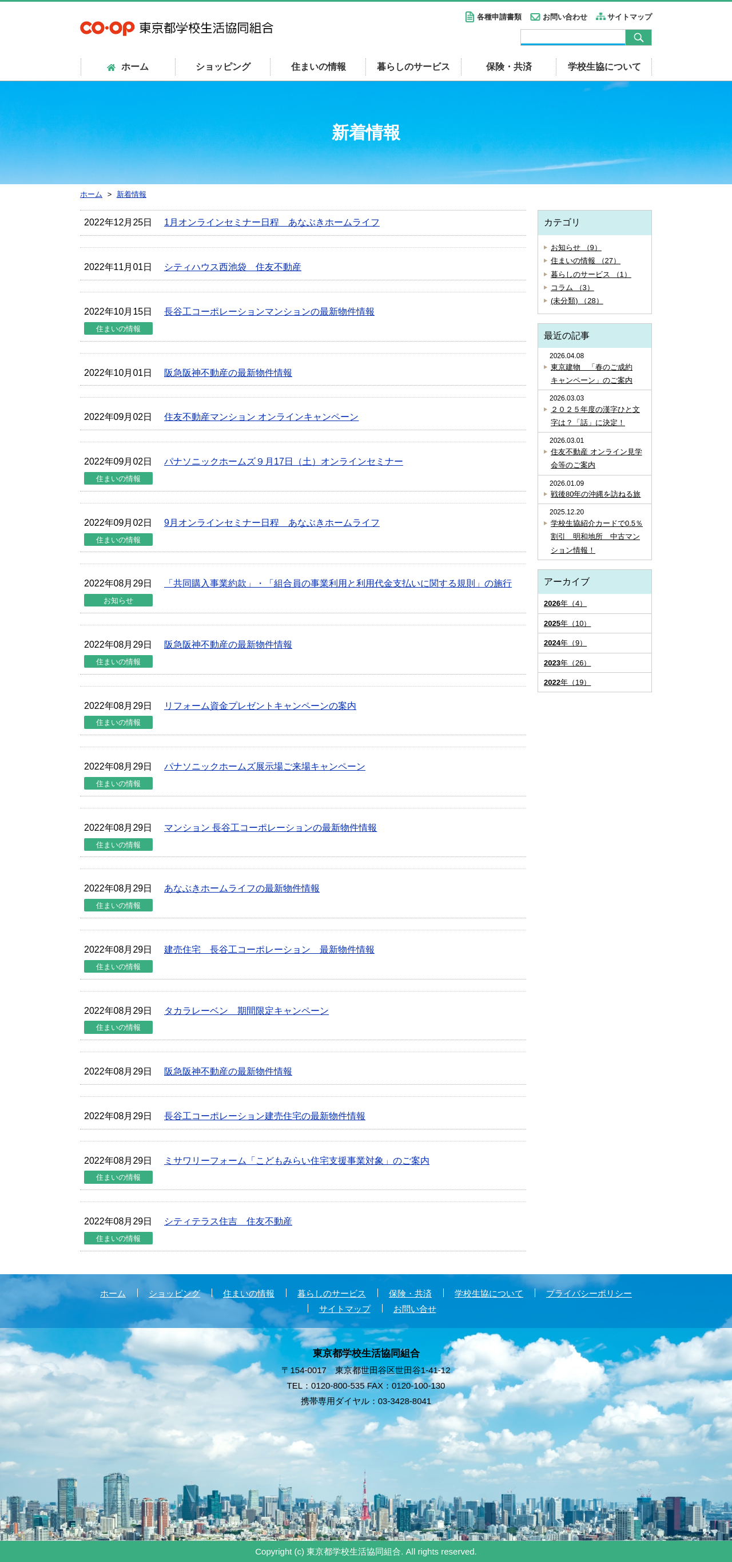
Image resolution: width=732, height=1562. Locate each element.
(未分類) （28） (577, 300)
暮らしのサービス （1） (591, 274)
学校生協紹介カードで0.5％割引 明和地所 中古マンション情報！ (597, 536)
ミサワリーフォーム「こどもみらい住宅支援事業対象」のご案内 (296, 1160)
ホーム (113, 1293)
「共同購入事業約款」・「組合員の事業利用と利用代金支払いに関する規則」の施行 (338, 583)
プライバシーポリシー (589, 1293)
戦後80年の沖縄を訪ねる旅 (595, 494)
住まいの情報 (318, 67)
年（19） (567, 682)
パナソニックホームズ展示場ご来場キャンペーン (264, 766)
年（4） (565, 603)
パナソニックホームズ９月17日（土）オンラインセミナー (283, 461)
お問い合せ (414, 1309)
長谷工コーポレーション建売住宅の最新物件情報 (264, 1116)
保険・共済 (509, 67)
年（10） (567, 623)
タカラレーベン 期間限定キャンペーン (246, 1011)
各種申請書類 (499, 17)
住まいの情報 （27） (585, 260)
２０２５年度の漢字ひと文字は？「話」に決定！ (595, 416)
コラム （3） (572, 287)
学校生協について (604, 67)
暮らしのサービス (413, 67)
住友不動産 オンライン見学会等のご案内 (596, 458)
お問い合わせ (565, 17)
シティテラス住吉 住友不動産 (228, 1221)
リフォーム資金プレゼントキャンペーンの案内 (260, 706)
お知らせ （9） (576, 247)
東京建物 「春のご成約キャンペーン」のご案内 (591, 373)
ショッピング (223, 67)
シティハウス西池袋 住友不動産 (232, 267)
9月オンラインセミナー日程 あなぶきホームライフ (272, 523)
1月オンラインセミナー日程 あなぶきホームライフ (272, 222)
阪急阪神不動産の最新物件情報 (228, 373)
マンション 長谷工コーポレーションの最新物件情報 (270, 827)
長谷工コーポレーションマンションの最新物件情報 (269, 311)
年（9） (565, 643)
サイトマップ (629, 17)
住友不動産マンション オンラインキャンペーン (261, 417)
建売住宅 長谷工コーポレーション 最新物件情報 (269, 949)
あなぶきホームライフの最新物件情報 (242, 888)
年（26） (567, 663)
